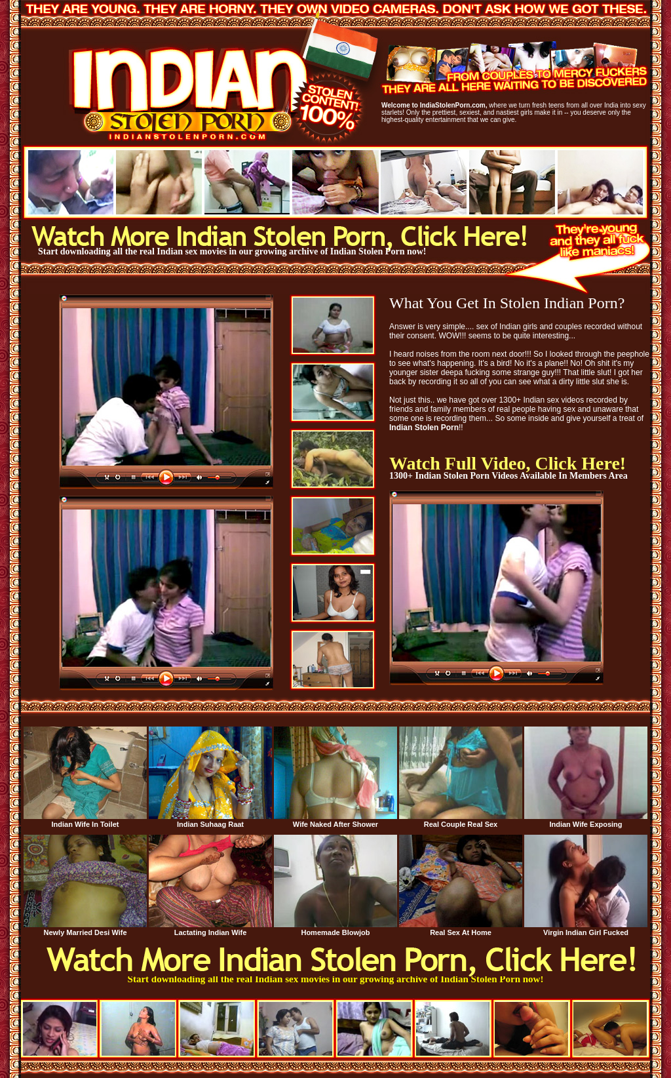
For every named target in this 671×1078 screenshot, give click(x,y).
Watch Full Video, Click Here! (507, 463)
